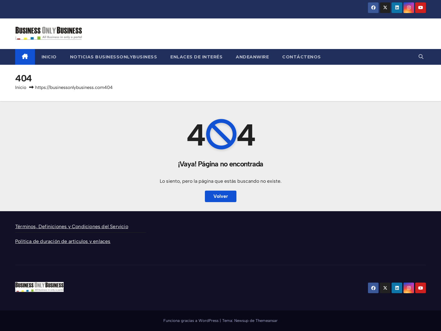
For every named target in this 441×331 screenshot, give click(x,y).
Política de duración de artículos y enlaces (63, 241)
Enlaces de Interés (196, 57)
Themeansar (267, 320)
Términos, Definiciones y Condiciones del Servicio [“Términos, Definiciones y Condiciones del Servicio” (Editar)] (71, 226)
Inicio (49, 57)
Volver (220, 196)
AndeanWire (252, 57)
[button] (421, 57)
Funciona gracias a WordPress (191, 320)
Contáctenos (301, 57)
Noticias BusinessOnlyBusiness (113, 57)
